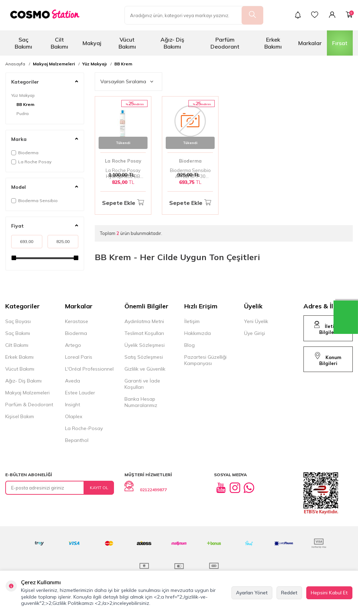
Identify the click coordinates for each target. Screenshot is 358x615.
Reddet (289, 592)
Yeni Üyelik (256, 321)
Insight (72, 404)
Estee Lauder (80, 392)
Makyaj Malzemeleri (54, 64)
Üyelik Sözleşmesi (144, 345)
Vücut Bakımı (127, 43)
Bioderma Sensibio (34, 200)
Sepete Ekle (123, 203)
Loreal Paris (78, 357)
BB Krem (123, 64)
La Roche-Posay (84, 428)
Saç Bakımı (23, 43)
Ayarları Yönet (252, 592)
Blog (189, 345)
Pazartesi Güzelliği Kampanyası (205, 360)
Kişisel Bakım (19, 416)
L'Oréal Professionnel (89, 369)
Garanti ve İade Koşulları (142, 384)
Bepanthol (76, 440)
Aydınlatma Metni (144, 321)
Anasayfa (15, 64)
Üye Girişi (254, 333)
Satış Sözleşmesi (143, 357)
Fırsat (340, 43)
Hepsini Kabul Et (329, 592)
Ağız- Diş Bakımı (172, 43)
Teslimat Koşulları (144, 333)
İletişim (192, 321)
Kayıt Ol (99, 487)
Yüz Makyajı (94, 64)
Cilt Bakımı (59, 43)
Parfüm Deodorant (224, 43)
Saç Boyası (18, 321)
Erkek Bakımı (273, 43)
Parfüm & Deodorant (29, 404)
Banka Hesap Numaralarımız (140, 402)
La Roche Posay (31, 161)
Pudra (22, 113)
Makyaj (92, 43)
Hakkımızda (197, 333)
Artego (73, 345)
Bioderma (24, 152)
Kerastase (76, 321)
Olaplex (73, 416)
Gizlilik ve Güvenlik (144, 369)
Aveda (72, 381)
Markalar (310, 43)
